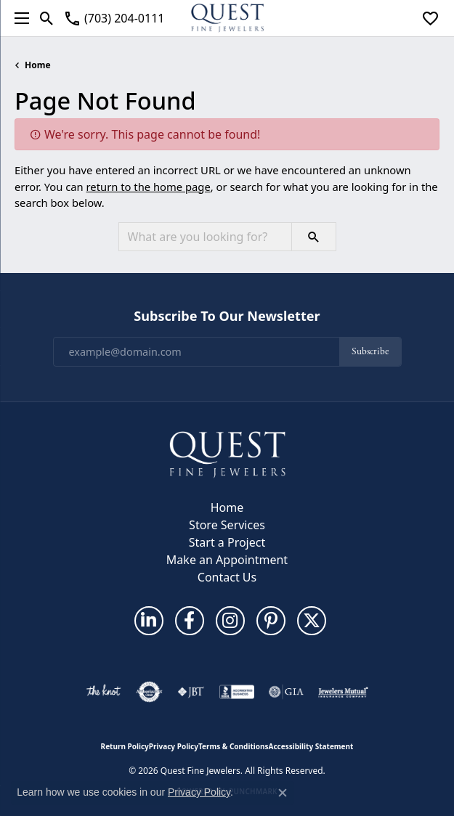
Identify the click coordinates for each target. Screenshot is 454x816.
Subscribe (370, 352)
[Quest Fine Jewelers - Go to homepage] (227, 454)
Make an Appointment (227, 560)
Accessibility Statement (311, 746)
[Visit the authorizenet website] (149, 692)
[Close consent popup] (282, 792)
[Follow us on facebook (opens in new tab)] (189, 620)
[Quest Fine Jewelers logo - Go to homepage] (227, 18)
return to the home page (148, 186)
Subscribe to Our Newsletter (227, 317)
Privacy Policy (173, 746)
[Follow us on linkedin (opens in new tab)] (148, 620)
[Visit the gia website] (286, 692)
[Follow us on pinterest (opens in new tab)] (270, 620)
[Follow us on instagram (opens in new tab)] (230, 620)
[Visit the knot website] (103, 692)
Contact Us (227, 577)
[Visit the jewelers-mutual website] (343, 692)
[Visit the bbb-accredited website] (236, 692)
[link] (113, 18)
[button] (47, 18)
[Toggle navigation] (18, 18)
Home (38, 65)
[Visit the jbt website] (191, 692)
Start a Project (227, 542)
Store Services (227, 525)
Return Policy (125, 746)
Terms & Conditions (233, 746)
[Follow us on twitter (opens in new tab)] (311, 620)
